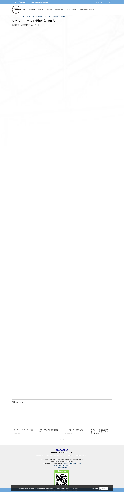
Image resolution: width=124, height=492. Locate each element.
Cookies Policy (76, 488)
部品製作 (49, 9)
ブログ (68, 9)
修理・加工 (41, 9)
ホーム (25, 9)
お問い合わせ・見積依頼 (87, 9)
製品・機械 (32, 9)
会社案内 (75, 9)
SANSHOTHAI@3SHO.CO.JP (41, 2)
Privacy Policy (67, 488)
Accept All (104, 488)
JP (109, 2)
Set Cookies (95, 488)
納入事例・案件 (59, 9)
